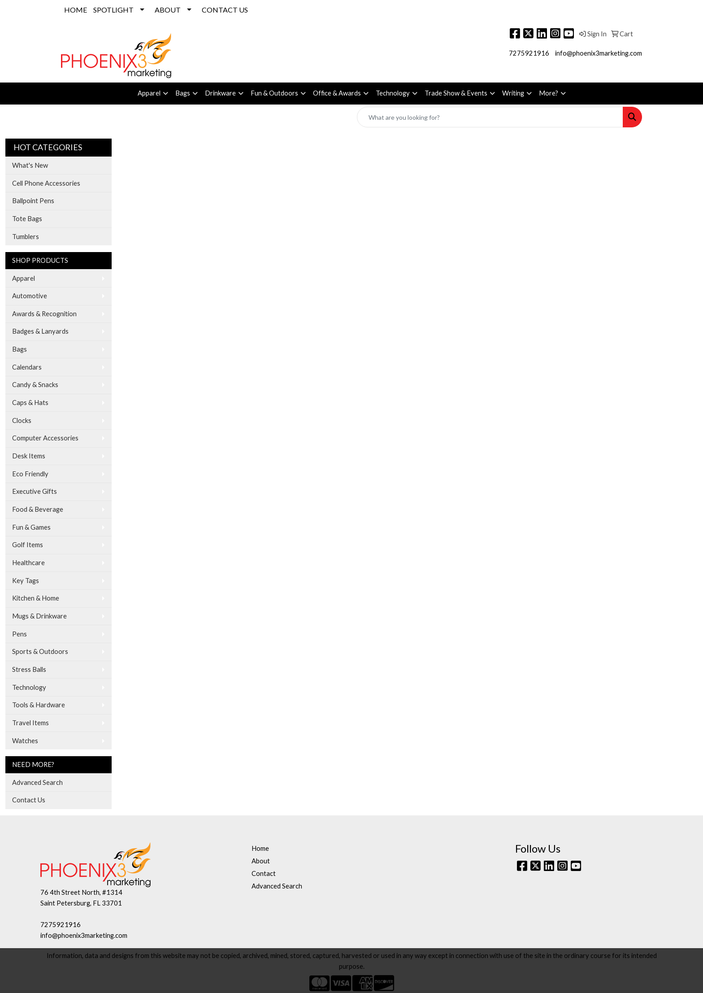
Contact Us (28, 800)
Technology (393, 93)
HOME (75, 9)
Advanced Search (37, 782)
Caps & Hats (30, 402)
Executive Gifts (34, 491)
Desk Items (28, 456)
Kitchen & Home (35, 598)
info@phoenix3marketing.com (598, 53)
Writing (513, 93)
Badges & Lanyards (40, 331)
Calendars (27, 367)
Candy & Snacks (35, 384)
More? (548, 93)
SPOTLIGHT (113, 9)
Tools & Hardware (38, 705)
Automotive (29, 296)
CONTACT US (225, 9)
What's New (30, 165)
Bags (182, 93)
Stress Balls (29, 669)
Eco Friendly (30, 474)
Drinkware (220, 93)
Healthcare (28, 562)
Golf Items (27, 545)
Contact (264, 873)
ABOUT (168, 9)
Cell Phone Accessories (46, 183)
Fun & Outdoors (274, 93)
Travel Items (30, 723)
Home (260, 848)
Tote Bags (27, 218)
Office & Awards (337, 93)
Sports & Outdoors (40, 651)
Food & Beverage (37, 509)
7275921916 (529, 53)
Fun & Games (31, 527)
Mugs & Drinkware (39, 616)
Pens (19, 634)
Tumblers (25, 236)
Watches (25, 741)
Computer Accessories (45, 438)
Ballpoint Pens (33, 201)
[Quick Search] (490, 117)
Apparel (149, 93)
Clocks (21, 420)
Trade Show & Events (456, 93)
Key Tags (25, 580)
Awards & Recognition (44, 314)
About (261, 861)
